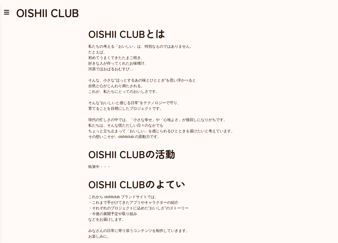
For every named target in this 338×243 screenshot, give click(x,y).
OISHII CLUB (47, 12)
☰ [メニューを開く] (6, 12)
